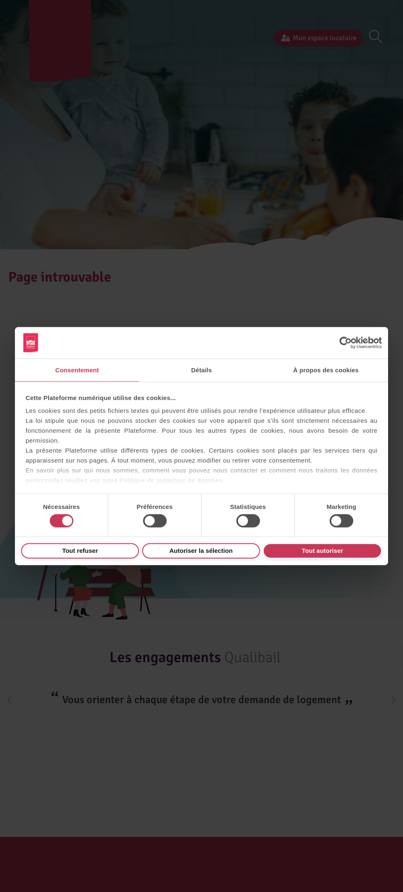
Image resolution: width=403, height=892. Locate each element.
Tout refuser (80, 550)
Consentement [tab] (77, 370)
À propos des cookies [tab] (326, 370)
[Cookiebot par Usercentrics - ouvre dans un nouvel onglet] (345, 343)
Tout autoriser (322, 550)
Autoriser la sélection (201, 550)
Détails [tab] (201, 370)
